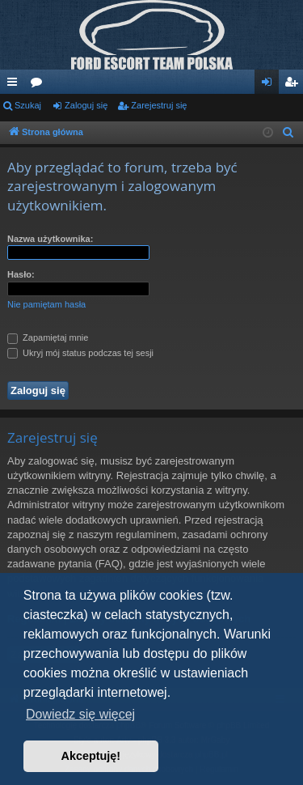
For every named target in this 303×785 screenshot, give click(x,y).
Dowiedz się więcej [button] (80, 714)
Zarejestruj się (159, 105)
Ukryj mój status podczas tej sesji (80, 353)
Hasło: (21, 274)
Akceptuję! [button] (91, 755)
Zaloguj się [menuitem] (270, 85)
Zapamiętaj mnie (47, 337)
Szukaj (28, 105)
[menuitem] (288, 133)
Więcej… (15, 85)
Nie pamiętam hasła (46, 304)
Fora (39, 85)
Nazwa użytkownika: (50, 239)
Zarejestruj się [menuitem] (294, 85)
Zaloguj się (86, 105)
